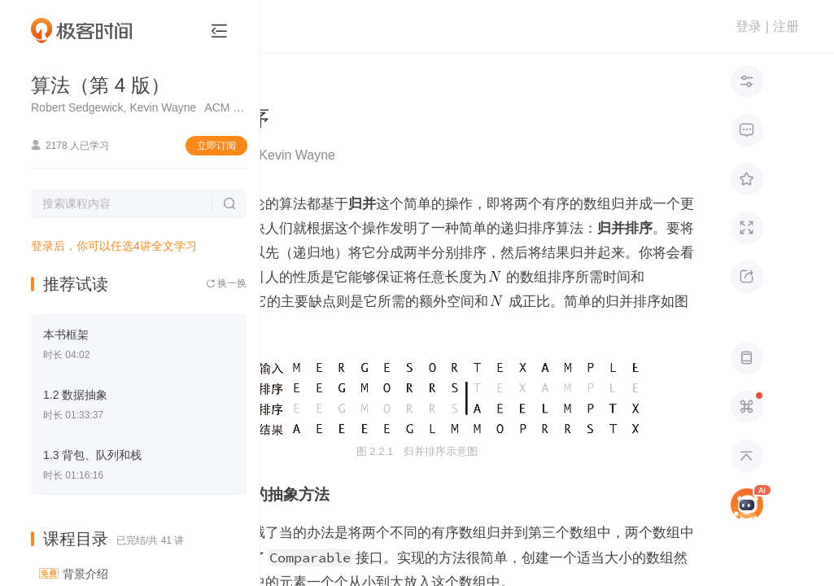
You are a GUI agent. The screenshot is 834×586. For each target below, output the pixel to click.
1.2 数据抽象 (75, 394)
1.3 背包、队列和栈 (92, 454)
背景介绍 (85, 573)
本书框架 (66, 334)
